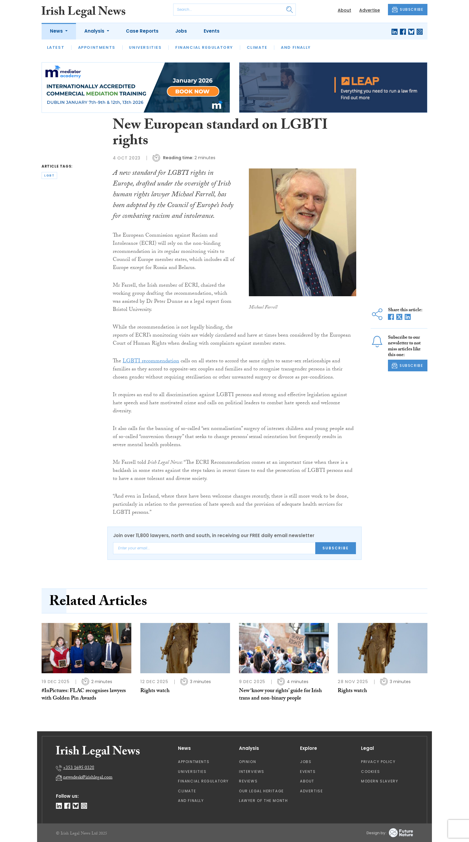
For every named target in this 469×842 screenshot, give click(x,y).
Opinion (247, 761)
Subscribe (335, 548)
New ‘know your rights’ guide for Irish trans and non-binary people (280, 695)
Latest (56, 47)
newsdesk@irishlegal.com (87, 778)
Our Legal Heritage (261, 791)
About (344, 10)
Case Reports (142, 31)
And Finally (296, 47)
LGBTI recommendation (151, 361)
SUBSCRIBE (407, 9)
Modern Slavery (379, 781)
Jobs (181, 31)
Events (212, 31)
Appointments (96, 47)
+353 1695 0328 (78, 768)
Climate (257, 47)
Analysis (95, 31)
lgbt (49, 175)
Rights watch (155, 691)
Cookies (370, 771)
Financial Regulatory (204, 47)
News (57, 31)
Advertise (369, 10)
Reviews (248, 781)
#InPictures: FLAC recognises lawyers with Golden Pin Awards (84, 695)
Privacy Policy (378, 761)
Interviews (251, 771)
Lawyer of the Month (263, 800)
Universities (145, 47)
